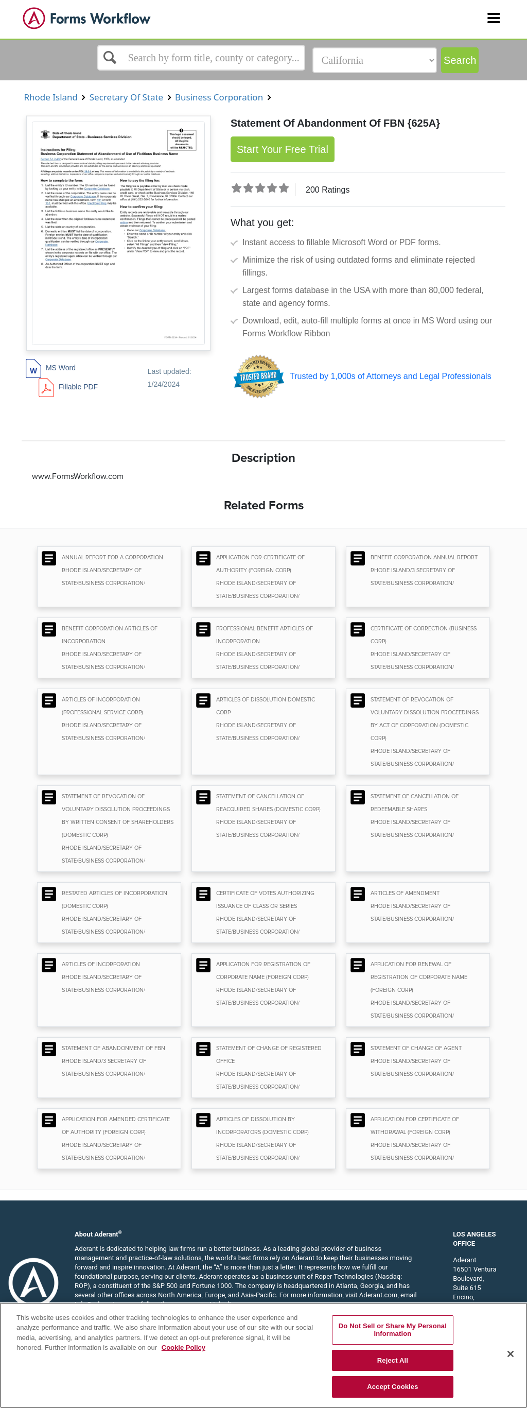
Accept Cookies (392, 1386)
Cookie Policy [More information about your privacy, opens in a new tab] (183, 1347)
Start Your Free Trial (282, 149)
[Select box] (201, 58)
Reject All (392, 1360)
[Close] (510, 1354)
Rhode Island (51, 97)
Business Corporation (219, 97)
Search (460, 60)
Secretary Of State (126, 97)
